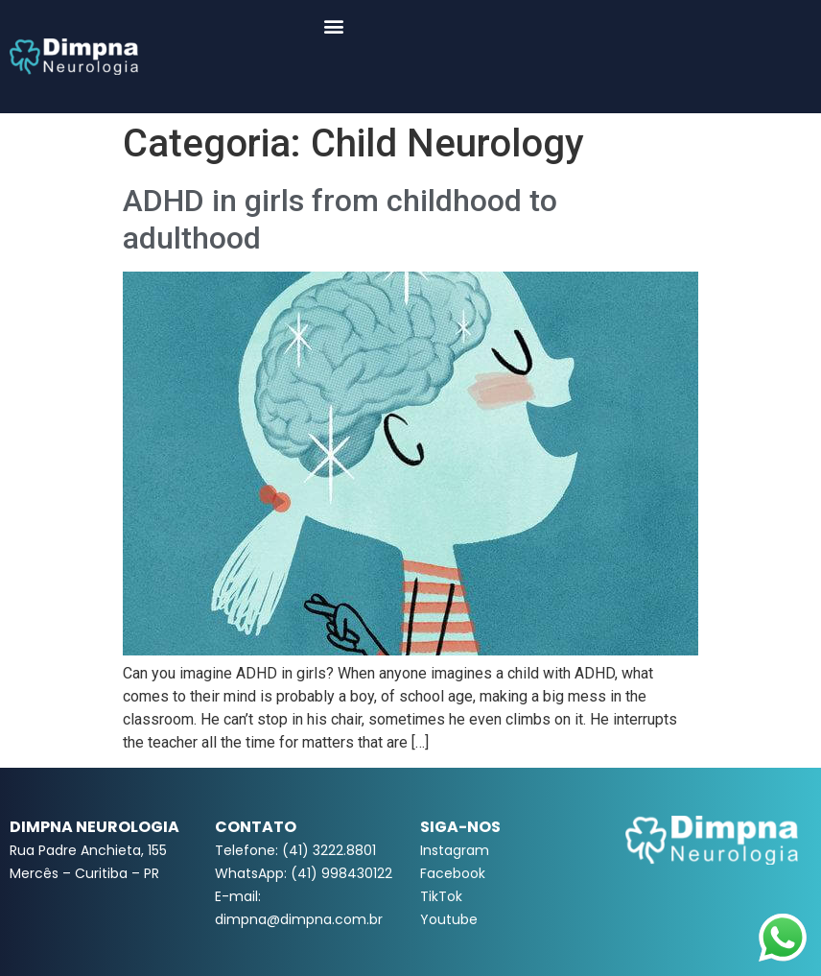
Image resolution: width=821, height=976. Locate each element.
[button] (334, 25)
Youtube (449, 919)
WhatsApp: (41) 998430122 (303, 873)
